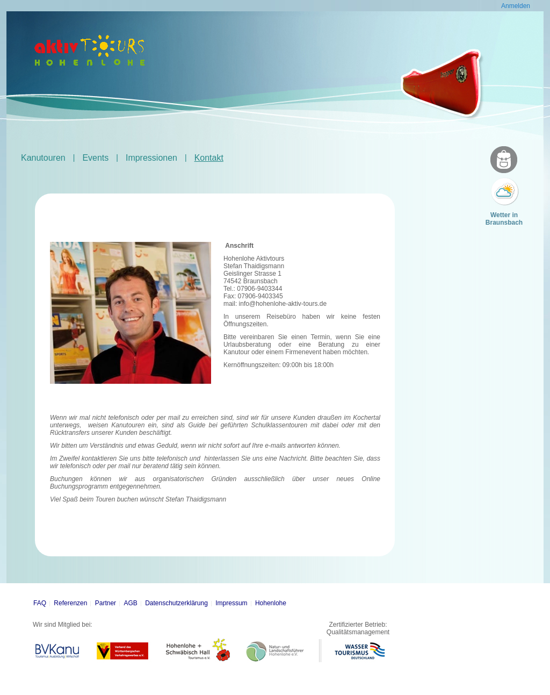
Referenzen (70, 603)
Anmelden (515, 6)
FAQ (39, 603)
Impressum (231, 603)
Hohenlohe (270, 603)
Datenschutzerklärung (176, 603)
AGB (130, 603)
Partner (105, 603)
